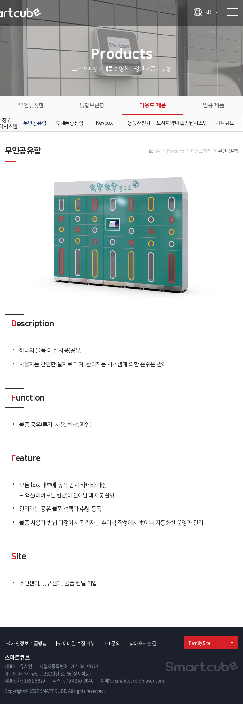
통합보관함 (92, 105)
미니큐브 (225, 123)
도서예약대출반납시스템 (182, 123)
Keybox (104, 123)
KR (211, 12)
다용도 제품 (153, 105)
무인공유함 (35, 123)
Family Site (211, 642)
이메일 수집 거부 (75, 643)
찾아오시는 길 (142, 643)
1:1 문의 (112, 643)
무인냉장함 (31, 105)
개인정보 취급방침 (26, 643)
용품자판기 (139, 123)
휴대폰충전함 (70, 123)
